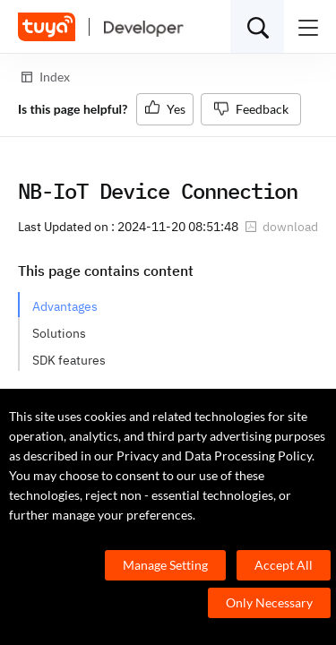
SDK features (69, 360)
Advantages (65, 306)
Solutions (59, 333)
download (281, 227)
